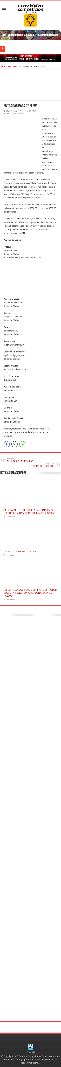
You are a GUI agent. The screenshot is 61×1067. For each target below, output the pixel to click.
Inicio (3, 66)
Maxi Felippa (11, 111)
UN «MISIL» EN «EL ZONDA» (20, 551)
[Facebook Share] (7, 444)
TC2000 (21, 113)
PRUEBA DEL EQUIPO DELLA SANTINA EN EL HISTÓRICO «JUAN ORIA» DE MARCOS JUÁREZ (29, 511)
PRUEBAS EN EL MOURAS (23, 460)
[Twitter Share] (14, 444)
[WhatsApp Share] (22, 444)
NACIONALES (14, 66)
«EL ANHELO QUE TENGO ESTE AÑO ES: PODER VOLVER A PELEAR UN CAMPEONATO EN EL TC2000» (30, 592)
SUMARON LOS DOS (37, 465)
